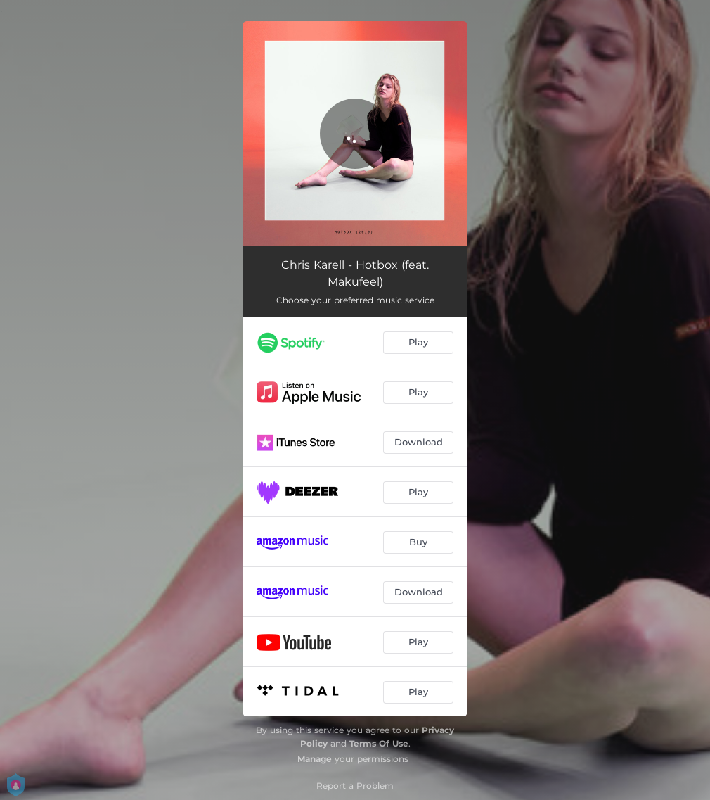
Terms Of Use (378, 743)
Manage (314, 759)
